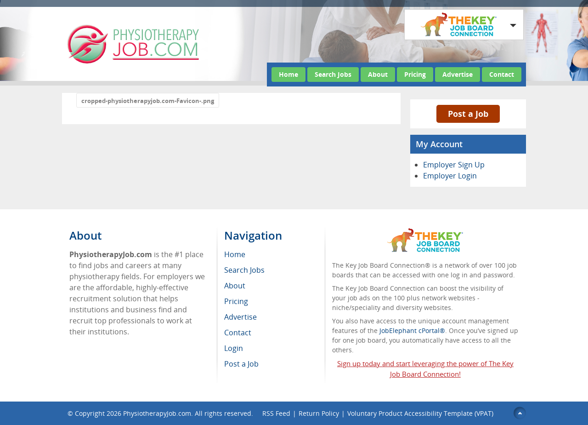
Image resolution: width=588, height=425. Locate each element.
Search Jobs (333, 74)
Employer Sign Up (454, 165)
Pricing (415, 74)
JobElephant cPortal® (412, 330)
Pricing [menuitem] (236, 301)
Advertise (457, 74)
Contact (501, 74)
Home (288, 74)
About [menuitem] (234, 286)
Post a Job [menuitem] (241, 364)
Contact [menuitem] (237, 332)
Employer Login (450, 176)
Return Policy (319, 413)
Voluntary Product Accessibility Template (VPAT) (420, 413)
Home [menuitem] (234, 254)
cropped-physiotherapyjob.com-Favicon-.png (147, 101)
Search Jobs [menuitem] (244, 270)
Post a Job (468, 113)
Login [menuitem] (233, 348)
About (378, 74)
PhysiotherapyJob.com (157, 413)
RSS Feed (276, 413)
